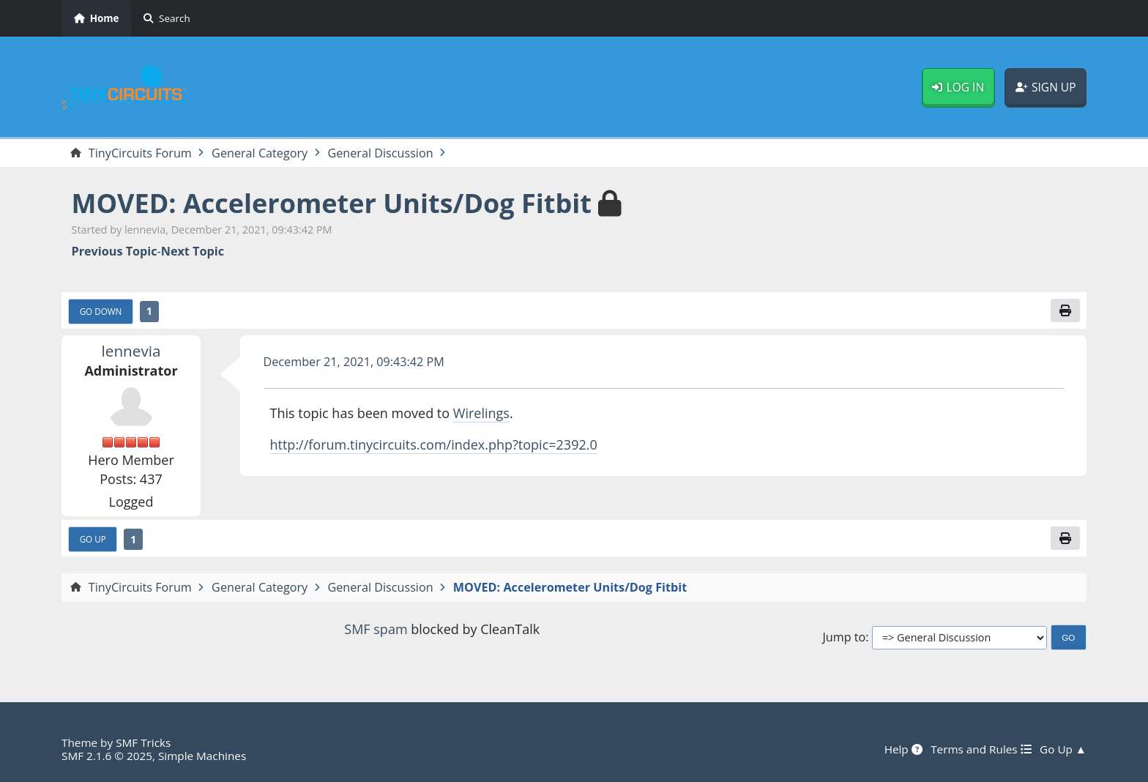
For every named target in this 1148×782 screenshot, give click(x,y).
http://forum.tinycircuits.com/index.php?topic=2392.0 (433, 444)
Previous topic (114, 251)
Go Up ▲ (1063, 749)
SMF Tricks (143, 742)
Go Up (93, 539)
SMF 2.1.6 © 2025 (106, 755)
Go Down (101, 311)
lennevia (131, 350)
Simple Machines (202, 755)
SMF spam (375, 629)
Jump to (843, 637)
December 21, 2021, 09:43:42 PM (354, 362)
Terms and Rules (981, 749)
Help (903, 749)
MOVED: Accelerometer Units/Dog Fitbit (332, 203)
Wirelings (481, 413)
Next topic (192, 251)
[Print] (1065, 310)
